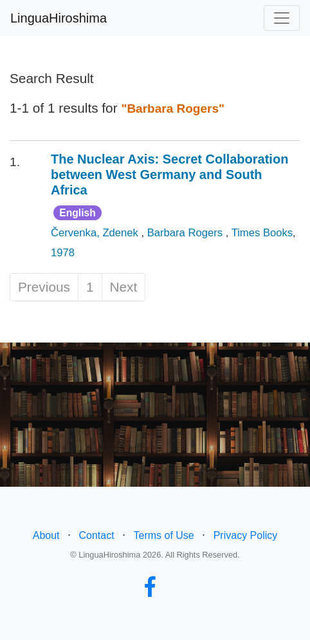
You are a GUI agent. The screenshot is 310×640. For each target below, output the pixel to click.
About (46, 535)
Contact (96, 535)
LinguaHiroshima (58, 18)
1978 (63, 253)
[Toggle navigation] (282, 18)
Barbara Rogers (186, 233)
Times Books (262, 233)
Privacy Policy (246, 535)
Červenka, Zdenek (96, 233)
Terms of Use (164, 535)
